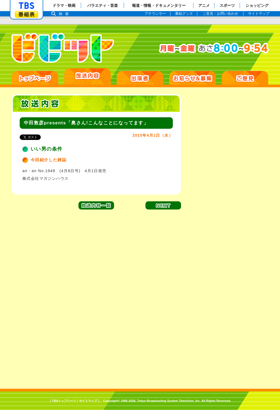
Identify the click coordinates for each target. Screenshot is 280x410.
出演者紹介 (140, 78)
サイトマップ (88, 400)
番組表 (26, 14)
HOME (35, 78)
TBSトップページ (64, 400)
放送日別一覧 (87, 76)
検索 (65, 14)
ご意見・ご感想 (245, 78)
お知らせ (192, 78)
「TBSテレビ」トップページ (26, 5)
